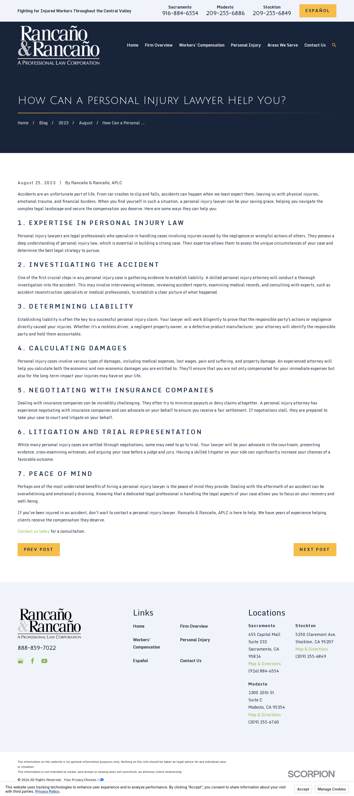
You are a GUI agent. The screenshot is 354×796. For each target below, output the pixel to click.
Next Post (315, 549)
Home (138, 626)
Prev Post (39, 549)
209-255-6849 (272, 13)
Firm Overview (194, 626)
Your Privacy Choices (84, 779)
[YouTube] (44, 661)
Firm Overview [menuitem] (159, 45)
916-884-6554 (180, 13)
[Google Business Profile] (20, 661)
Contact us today (34, 531)
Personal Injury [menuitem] (246, 45)
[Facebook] (32, 661)
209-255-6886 (225, 13)
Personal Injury (195, 639)
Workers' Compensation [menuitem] (201, 45)
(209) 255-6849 (310, 656)
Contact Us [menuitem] (315, 45)
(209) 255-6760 (263, 722)
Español (317, 10)
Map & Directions (264, 663)
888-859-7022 (37, 648)
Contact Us (191, 660)
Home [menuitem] (132, 45)
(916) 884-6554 (263, 671)
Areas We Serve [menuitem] (282, 45)
